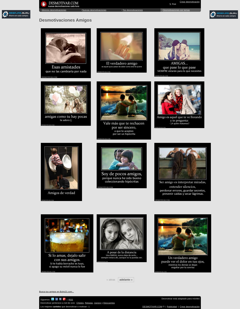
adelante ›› (126, 279)
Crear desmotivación (190, 1)
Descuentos (109, 303)
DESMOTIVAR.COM (152, 306)
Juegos (97, 303)
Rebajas (89, 303)
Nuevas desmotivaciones (94, 10)
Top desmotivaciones (132, 10)
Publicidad (172, 306)
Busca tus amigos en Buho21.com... (56, 291)
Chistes (80, 303)
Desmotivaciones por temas (176, 10)
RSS (70, 299)
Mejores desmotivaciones (54, 10)
